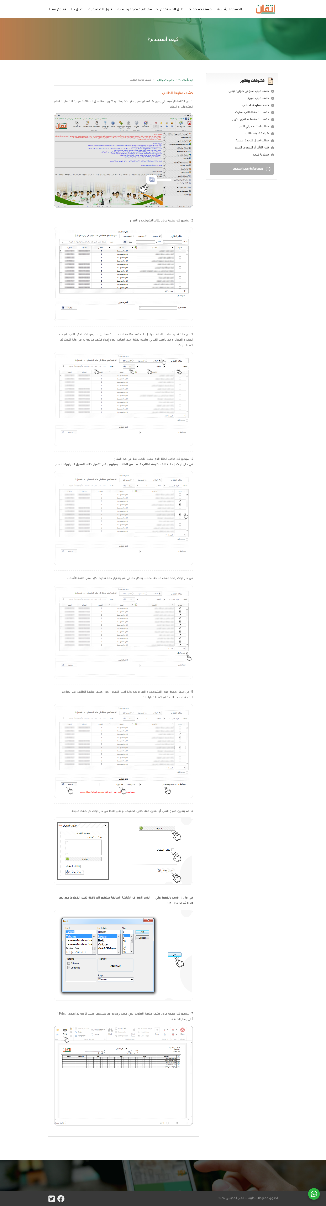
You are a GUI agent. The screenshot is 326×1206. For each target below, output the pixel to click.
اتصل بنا (77, 8)
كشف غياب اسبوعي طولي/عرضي (248, 90)
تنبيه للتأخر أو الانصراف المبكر (252, 147)
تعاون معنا (57, 8)
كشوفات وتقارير (165, 80)
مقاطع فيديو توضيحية (134, 8)
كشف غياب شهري (258, 97)
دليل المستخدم (172, 8)
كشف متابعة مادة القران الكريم (250, 119)
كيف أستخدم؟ (185, 80)
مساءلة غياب (261, 154)
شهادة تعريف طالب (257, 133)
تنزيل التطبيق (101, 8)
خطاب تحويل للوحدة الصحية (252, 140)
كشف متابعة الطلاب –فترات (252, 112)
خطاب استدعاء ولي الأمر (254, 126)
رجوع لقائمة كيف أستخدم (252, 169)
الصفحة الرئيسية (229, 8)
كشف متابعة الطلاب (255, 105)
